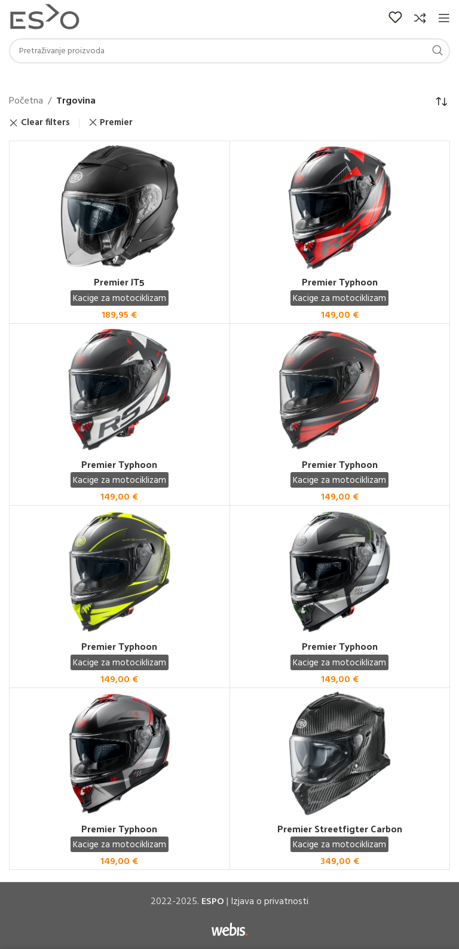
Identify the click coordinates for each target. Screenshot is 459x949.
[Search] (229, 50)
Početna (26, 101)
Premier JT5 (119, 281)
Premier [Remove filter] (116, 122)
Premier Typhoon (340, 281)
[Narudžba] (441, 102)
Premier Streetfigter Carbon (339, 828)
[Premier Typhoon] (340, 207)
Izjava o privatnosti (269, 902)
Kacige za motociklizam (119, 298)
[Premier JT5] (120, 207)
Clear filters (45, 122)
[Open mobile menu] (444, 18)
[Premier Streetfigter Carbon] (340, 754)
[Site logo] (44, 18)
